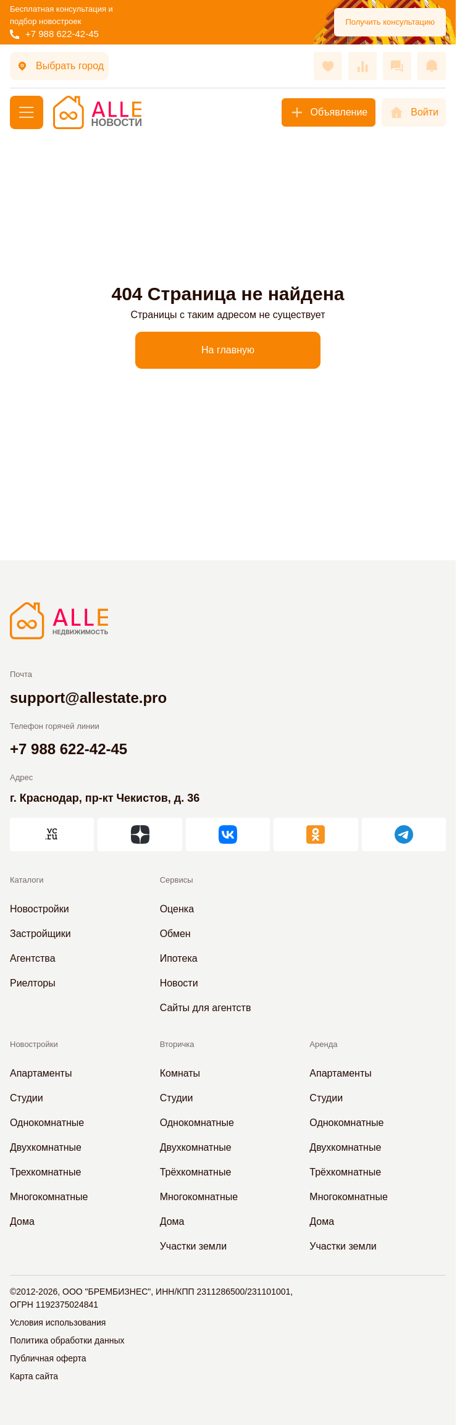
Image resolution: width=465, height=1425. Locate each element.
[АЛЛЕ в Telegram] (404, 834)
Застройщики (40, 933)
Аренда (323, 1044)
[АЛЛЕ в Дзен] (140, 834)
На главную (227, 350)
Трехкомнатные (45, 1172)
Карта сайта (34, 1376)
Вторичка (177, 1044)
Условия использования (58, 1322)
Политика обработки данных (67, 1340)
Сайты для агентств (205, 1008)
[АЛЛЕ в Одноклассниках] (316, 834)
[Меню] (26, 112)
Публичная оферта (48, 1358)
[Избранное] (328, 66)
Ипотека (179, 958)
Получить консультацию (390, 22)
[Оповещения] (431, 66)
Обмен (175, 933)
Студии (26, 1098)
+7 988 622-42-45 (54, 33)
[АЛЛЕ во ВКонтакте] (228, 834)
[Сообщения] (397, 66)
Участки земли (193, 1246)
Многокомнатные (49, 1197)
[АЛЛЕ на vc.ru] (52, 834)
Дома (22, 1221)
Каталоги (27, 880)
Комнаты (180, 1073)
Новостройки (39, 909)
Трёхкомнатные (196, 1172)
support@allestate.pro (88, 697)
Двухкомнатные (46, 1147)
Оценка (177, 909)
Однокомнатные (47, 1122)
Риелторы (33, 983)
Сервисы (176, 880)
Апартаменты (41, 1073)
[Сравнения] (362, 66)
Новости (179, 983)
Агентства (33, 958)
